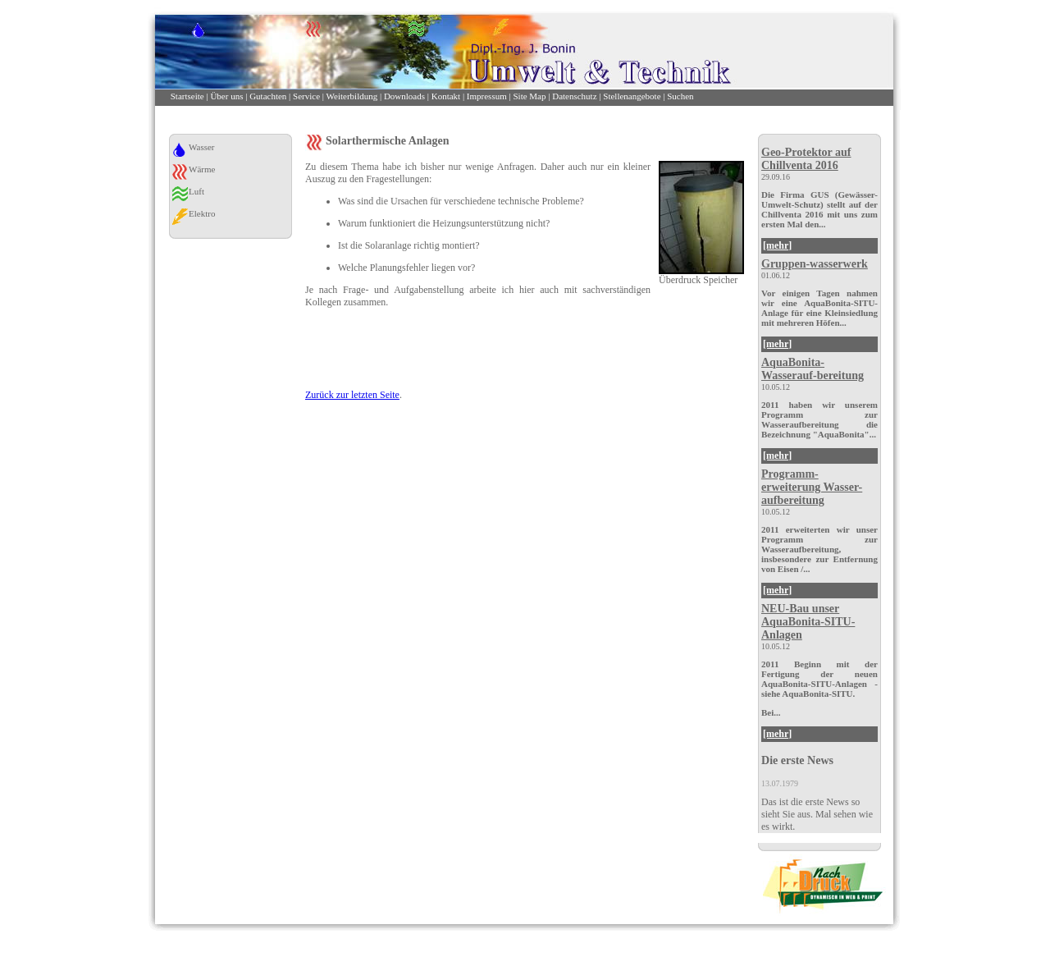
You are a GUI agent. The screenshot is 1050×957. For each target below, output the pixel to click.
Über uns (226, 96)
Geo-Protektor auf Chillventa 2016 (806, 159)
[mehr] (777, 245)
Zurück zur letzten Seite (352, 395)
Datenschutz (574, 96)
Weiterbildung (352, 96)
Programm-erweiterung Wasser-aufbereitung (811, 487)
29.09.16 (775, 176)
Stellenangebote (631, 96)
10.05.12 (775, 387)
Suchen (680, 96)
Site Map (529, 96)
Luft (196, 191)
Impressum (487, 96)
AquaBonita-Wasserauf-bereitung (812, 369)
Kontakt (445, 96)
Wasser (202, 147)
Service (306, 96)
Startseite (187, 96)
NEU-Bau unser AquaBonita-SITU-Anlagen (808, 621)
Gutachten (267, 96)
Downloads (404, 96)
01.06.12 (775, 275)
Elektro (202, 213)
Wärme (202, 169)
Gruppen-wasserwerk (814, 264)
